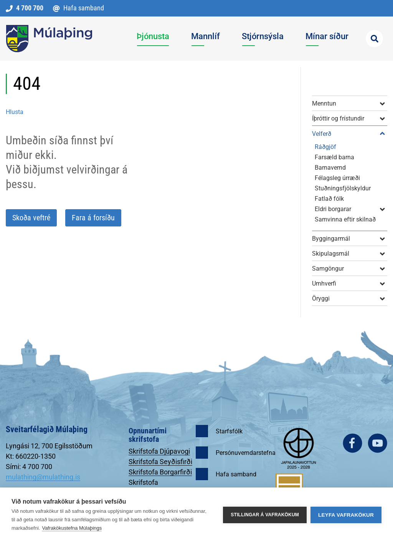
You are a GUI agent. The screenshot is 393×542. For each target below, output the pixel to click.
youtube (377, 443)
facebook (352, 443)
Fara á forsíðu (93, 217)
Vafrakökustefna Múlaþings (72, 528)
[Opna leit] (374, 38)
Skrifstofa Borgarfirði (160, 472)
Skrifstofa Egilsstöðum (148, 486)
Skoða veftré (31, 217)
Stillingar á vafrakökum (265, 514)
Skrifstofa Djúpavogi (159, 451)
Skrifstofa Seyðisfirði (160, 462)
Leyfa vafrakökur (346, 515)
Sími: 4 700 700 (29, 467)
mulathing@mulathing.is (43, 477)
